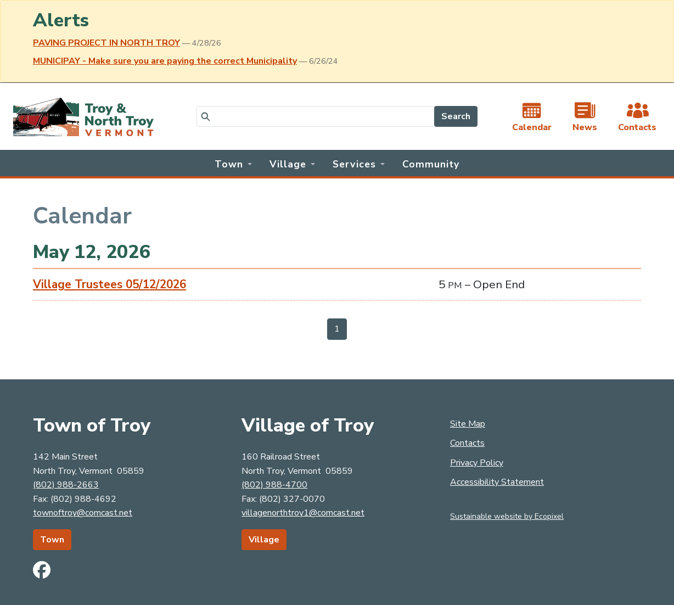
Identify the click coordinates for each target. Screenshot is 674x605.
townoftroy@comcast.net (82, 513)
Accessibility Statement (497, 482)
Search (455, 116)
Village (264, 540)
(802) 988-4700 (274, 485)
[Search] (315, 116)
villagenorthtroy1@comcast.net (302, 513)
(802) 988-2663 (66, 485)
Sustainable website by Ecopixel (507, 516)
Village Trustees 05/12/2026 (109, 284)
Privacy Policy (476, 463)
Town (52, 540)
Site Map (467, 424)
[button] (233, 163)
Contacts (467, 443)
